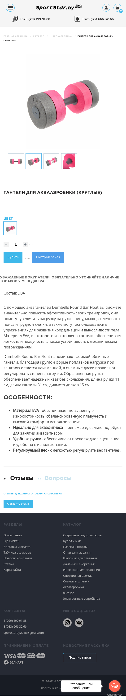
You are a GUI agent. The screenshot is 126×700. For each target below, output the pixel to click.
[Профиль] (106, 8)
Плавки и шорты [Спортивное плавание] (75, 551)
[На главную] (59, 10)
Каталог (39, 36)
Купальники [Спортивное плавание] (72, 545)
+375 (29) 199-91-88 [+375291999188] (35, 19)
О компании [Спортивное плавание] (13, 539)
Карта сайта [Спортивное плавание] (12, 574)
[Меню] (10, 8)
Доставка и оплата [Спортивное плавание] (17, 551)
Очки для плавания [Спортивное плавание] (77, 557)
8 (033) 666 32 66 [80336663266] (15, 631)
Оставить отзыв (18, 508)
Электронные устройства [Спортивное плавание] (81, 603)
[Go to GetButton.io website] (114, 695)
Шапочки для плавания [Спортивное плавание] (80, 562)
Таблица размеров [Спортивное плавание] (17, 557)
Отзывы (22, 482)
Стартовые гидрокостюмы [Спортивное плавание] (82, 539)
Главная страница (16, 36)
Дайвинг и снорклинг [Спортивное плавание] (79, 568)
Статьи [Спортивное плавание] (9, 568)
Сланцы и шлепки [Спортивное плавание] (76, 585)
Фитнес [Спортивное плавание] (68, 597)
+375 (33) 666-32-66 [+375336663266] (98, 19)
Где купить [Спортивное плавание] (11, 545)
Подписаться (80, 662)
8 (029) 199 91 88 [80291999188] (15, 625)
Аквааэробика (63, 36)
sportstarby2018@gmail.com (24, 637)
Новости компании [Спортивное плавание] (18, 562)
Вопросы (58, 482)
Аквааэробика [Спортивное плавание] (73, 591)
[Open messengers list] (115, 686)
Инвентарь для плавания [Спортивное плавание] (81, 574)
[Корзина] (117, 8)
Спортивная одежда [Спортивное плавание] (77, 580)
